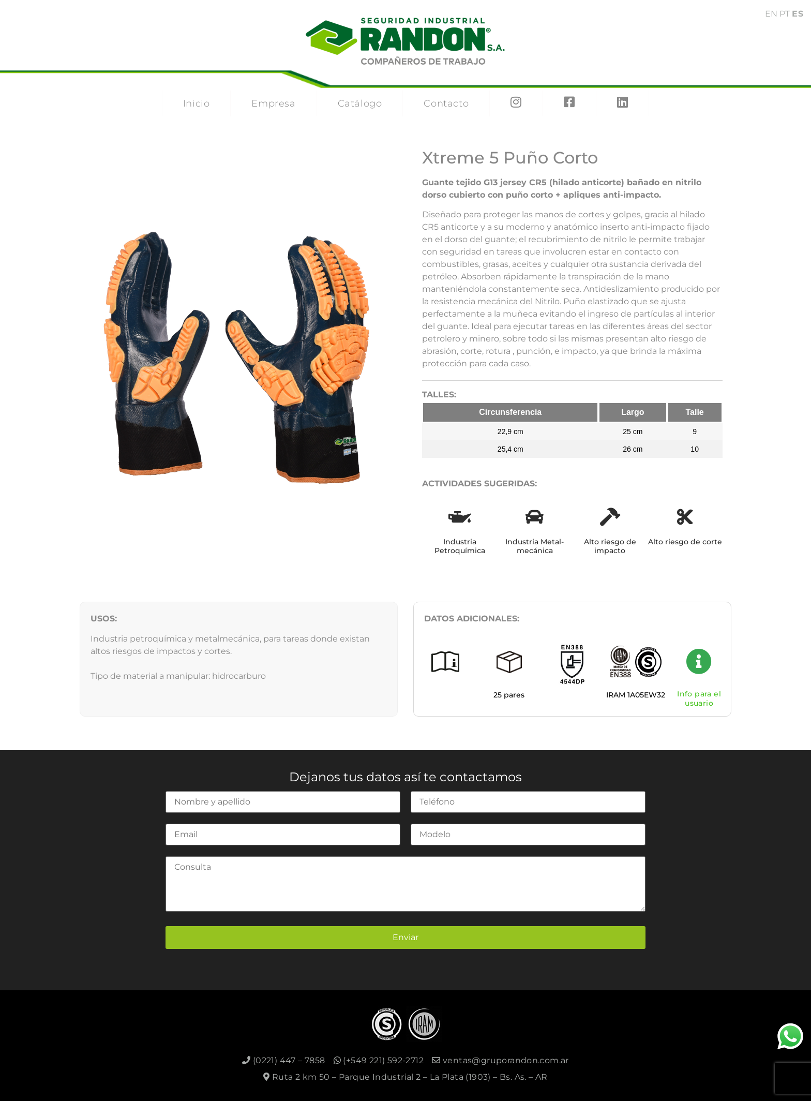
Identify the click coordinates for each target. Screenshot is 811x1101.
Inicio (196, 103)
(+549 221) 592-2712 (379, 1060)
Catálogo (360, 103)
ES (797, 14)
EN (771, 14)
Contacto (446, 103)
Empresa (273, 103)
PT (784, 14)
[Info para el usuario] (699, 661)
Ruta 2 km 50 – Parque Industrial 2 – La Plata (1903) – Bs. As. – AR (405, 1077)
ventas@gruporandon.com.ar (500, 1060)
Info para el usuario (699, 698)
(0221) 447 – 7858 (283, 1060)
